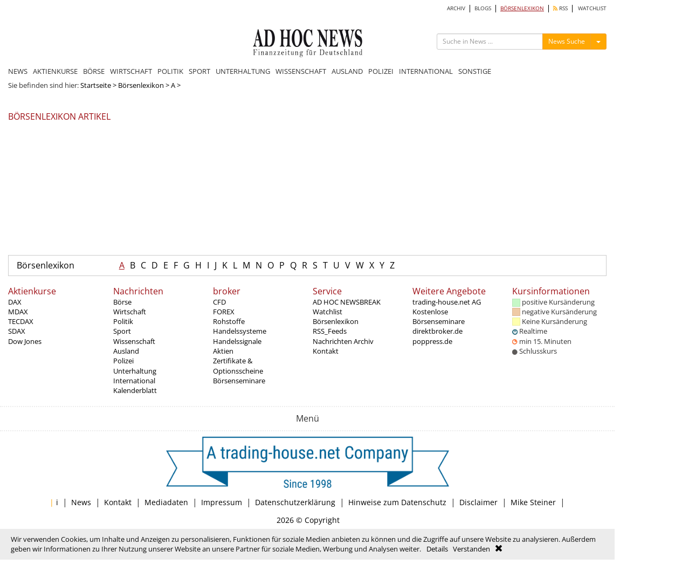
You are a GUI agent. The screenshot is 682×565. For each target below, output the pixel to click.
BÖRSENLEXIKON (522, 8)
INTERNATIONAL (426, 71)
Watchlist (327, 311)
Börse (122, 302)
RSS (560, 8)
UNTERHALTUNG (243, 71)
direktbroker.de (437, 331)
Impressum (221, 502)
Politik (123, 321)
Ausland (126, 351)
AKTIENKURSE (55, 71)
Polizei (123, 361)
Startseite (95, 85)
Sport (122, 331)
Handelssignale (237, 341)
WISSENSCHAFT (300, 71)
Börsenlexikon (141, 85)
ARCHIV (456, 8)
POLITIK (170, 71)
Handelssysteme (239, 331)
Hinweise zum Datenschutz (397, 502)
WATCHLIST (592, 8)
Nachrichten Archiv (343, 341)
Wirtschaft (129, 311)
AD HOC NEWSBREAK (347, 302)
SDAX (16, 331)
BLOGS (482, 8)
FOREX (224, 311)
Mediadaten (166, 502)
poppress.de (432, 341)
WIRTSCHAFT (131, 71)
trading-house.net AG (446, 302)
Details (437, 549)
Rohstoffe (229, 321)
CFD (219, 302)
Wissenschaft (134, 341)
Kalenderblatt (135, 390)
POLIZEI (381, 71)
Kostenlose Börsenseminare (438, 316)
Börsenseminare (239, 380)
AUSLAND (347, 71)
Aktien (223, 351)
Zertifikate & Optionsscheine (238, 365)
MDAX (18, 311)
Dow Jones (25, 341)
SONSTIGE (474, 71)
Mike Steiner (533, 502)
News (81, 502)
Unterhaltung (134, 371)
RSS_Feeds (330, 331)
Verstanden (471, 549)
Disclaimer (478, 502)
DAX (15, 302)
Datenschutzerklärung (295, 502)
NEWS (17, 71)
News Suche (566, 41)
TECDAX (20, 321)
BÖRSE (94, 71)
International (134, 380)
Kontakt (326, 351)
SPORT (199, 71)
